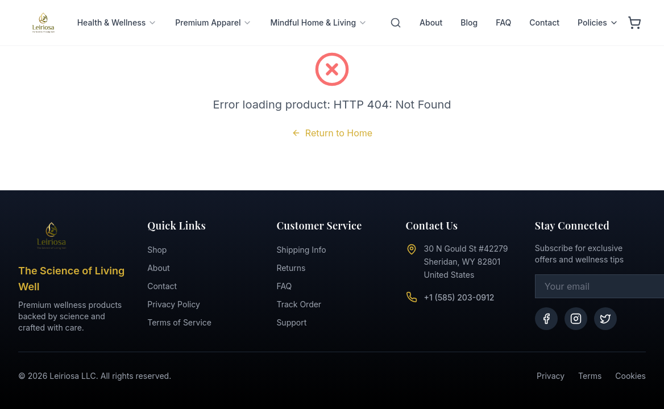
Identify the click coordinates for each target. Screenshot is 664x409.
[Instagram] (576, 318)
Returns (290, 268)
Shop (157, 249)
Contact (544, 5)
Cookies (630, 376)
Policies (598, 5)
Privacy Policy (173, 304)
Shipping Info (301, 249)
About (431, 5)
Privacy (551, 376)
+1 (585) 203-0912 (459, 297)
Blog (469, 5)
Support (291, 322)
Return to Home (332, 133)
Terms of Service (179, 322)
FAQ (503, 5)
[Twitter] (605, 318)
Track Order (298, 304)
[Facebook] (546, 318)
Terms (589, 376)
